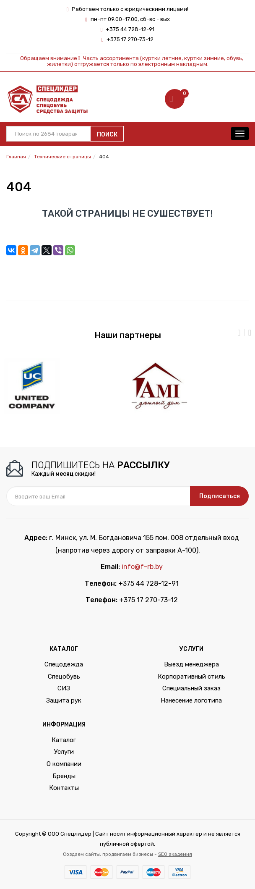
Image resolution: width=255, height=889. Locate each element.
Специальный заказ (191, 688)
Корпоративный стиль (191, 676)
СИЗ (63, 688)
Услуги (64, 751)
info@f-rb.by (142, 567)
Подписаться (219, 496)
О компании (64, 764)
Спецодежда (63, 664)
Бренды (63, 776)
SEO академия (175, 854)
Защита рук (63, 700)
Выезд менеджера (191, 664)
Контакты (64, 788)
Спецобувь (64, 676)
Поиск (107, 134)
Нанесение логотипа (191, 700)
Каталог (64, 740)
